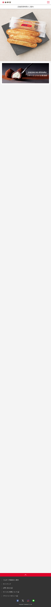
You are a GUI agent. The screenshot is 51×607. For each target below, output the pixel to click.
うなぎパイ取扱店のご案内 (11, 580)
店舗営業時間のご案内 (26, 7)
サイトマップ (7, 584)
